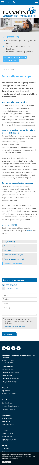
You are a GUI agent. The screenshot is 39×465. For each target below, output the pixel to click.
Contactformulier (7, 433)
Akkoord (6, 462)
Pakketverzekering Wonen (10, 372)
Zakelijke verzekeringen (9, 382)
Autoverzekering (7, 369)
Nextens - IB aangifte (9, 394)
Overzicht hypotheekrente (10, 406)
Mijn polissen (6, 391)
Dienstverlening (7, 418)
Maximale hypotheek (9, 409)
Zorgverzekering (8, 69)
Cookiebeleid (6, 449)
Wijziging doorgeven (9, 440)
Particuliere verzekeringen (10, 379)
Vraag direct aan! (10, 60)
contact (29, 231)
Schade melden (7, 437)
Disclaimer (5, 452)
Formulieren (6, 421)
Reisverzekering (7, 375)
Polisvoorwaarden (8, 424)
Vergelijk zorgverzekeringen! (13, 57)
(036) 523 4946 (11, 285)
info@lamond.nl (12, 288)
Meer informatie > (15, 458)
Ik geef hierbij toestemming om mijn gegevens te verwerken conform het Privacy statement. (19, 321)
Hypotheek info (7, 403)
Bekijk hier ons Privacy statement (15, 327)
